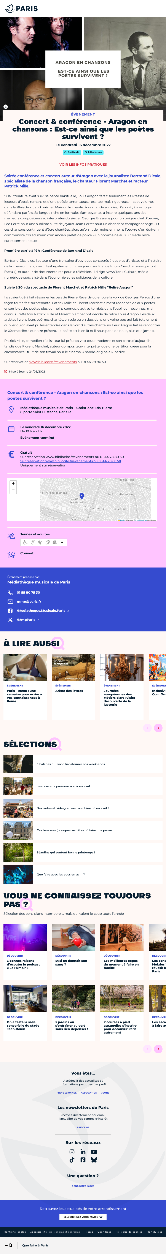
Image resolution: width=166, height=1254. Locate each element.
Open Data (104, 1231)
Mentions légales (15, 1231)
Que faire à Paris (35, 1245)
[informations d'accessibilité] (43, 542)
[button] (82, 496)
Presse (89, 1231)
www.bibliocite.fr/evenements (53, 362)
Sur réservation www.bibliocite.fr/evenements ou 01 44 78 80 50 (70, 461)
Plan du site (154, 1231)
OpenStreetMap (141, 520)
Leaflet (121, 520)
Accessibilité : (55, 1231)
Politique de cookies (129, 1231)
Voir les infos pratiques (83, 164)
